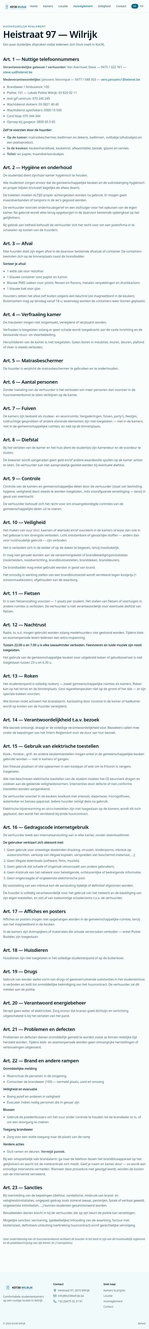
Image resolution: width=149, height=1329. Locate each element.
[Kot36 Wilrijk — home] (15, 6)
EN (141, 6)
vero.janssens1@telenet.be (120, 79)
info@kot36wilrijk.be (71, 1296)
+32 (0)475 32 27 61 (70, 1301)
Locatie (63, 6)
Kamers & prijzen (114, 1290)
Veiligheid (104, 6)
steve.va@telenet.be (17, 72)
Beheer (142, 1323)
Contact (121, 6)
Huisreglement (82, 6)
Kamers (48, 6)
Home (34, 6)
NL (134, 6)
